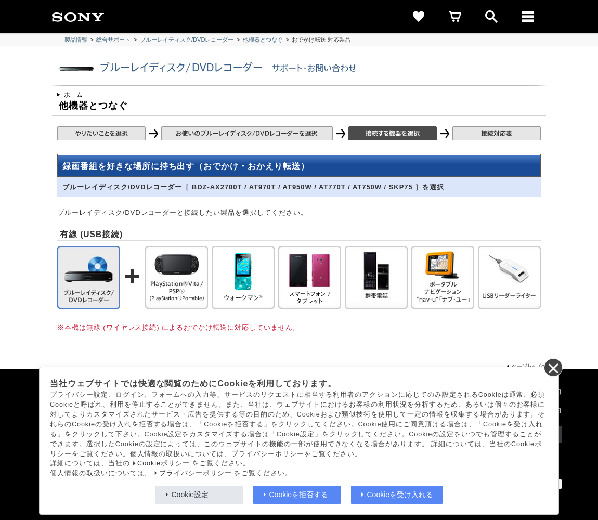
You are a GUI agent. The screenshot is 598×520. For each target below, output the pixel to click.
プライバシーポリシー (195, 473)
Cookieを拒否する (299, 494)
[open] (491, 16)
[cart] (455, 16)
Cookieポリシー (163, 463)
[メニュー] (528, 16)
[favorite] (418, 16)
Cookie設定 (190, 494)
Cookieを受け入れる (400, 494)
